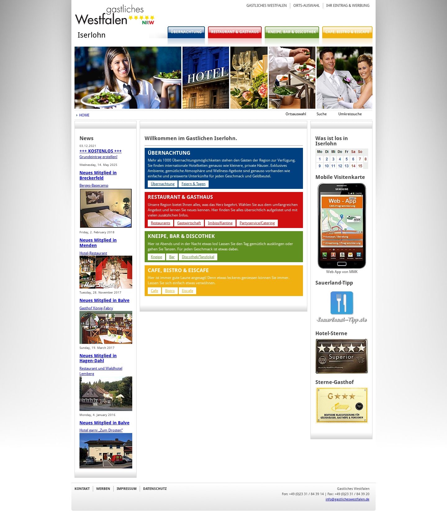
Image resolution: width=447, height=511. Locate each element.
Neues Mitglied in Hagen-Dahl (98, 358)
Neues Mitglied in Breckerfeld (98, 175)
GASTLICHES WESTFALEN (266, 5)
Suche (322, 114)
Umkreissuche (350, 114)
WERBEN (103, 488)
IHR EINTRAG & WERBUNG (347, 5)
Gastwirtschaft (189, 223)
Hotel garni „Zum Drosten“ (101, 430)
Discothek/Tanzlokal (198, 257)
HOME (84, 115)
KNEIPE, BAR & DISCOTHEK (292, 32)
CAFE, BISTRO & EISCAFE (347, 32)
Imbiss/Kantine (220, 223)
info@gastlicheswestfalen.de (347, 499)
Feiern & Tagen (193, 184)
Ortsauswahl (296, 114)
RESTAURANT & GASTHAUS (235, 32)
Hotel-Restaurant (93, 253)
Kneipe (156, 257)
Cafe (154, 291)
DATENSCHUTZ (155, 488)
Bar (172, 257)
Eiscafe (187, 291)
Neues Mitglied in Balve (104, 300)
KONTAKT (82, 488)
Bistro (170, 291)
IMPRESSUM (127, 488)
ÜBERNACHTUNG (186, 32)
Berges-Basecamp (93, 185)
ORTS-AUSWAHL (306, 5)
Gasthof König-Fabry (96, 308)
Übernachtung (162, 184)
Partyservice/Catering (257, 223)
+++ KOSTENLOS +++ (100, 150)
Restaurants (160, 223)
